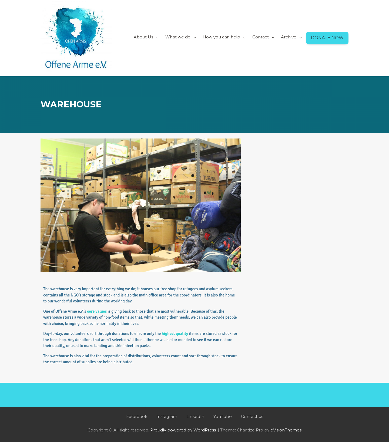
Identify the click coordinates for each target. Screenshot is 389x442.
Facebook (136, 416)
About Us (143, 36)
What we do (177, 36)
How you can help (221, 36)
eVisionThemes (285, 430)
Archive (288, 36)
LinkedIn (195, 416)
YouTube (222, 416)
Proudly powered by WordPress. (183, 430)
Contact (260, 36)
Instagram (166, 416)
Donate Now (327, 37)
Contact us (252, 416)
